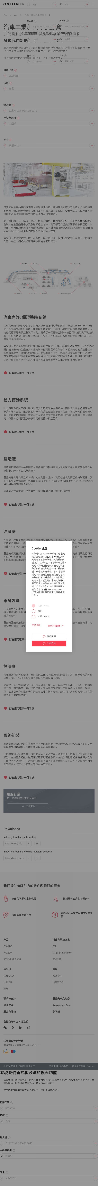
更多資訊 (36, 625)
